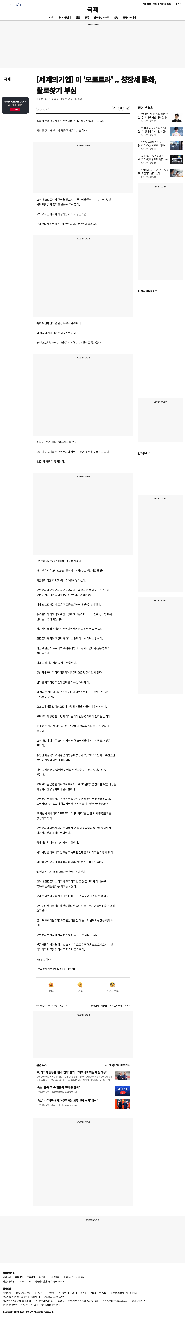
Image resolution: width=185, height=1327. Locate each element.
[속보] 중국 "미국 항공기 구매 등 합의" (58, 1087)
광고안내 (43, 1277)
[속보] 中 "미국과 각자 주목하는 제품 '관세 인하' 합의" (67, 1101)
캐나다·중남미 (64, 17)
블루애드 (55, 1277)
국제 (92, 9)
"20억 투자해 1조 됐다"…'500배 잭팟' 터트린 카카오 (153, 145)
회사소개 (7, 1277)
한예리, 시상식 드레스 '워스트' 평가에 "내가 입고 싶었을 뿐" (154, 131)
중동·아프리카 (129, 17)
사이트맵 (50, 1292)
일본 (78, 17)
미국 (51, 17)
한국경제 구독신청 (99, 1005)
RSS (72, 1292)
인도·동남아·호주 (101, 17)
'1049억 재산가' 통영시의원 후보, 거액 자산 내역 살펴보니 (154, 117)
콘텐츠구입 (25, 1292)
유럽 (116, 17)
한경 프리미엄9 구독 (162, 4)
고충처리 (31, 1277)
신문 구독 (147, 4)
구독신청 (19, 1277)
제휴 (17, 1292)
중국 (87, 17)
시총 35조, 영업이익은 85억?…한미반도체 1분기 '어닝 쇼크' (154, 159)
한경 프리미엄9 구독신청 (119, 1005)
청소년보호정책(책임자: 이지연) (123, 1292)
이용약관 (82, 1292)
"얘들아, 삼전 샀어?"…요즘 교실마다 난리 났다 (155, 171)
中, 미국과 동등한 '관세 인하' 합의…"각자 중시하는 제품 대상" (71, 1072)
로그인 (178, 4)
